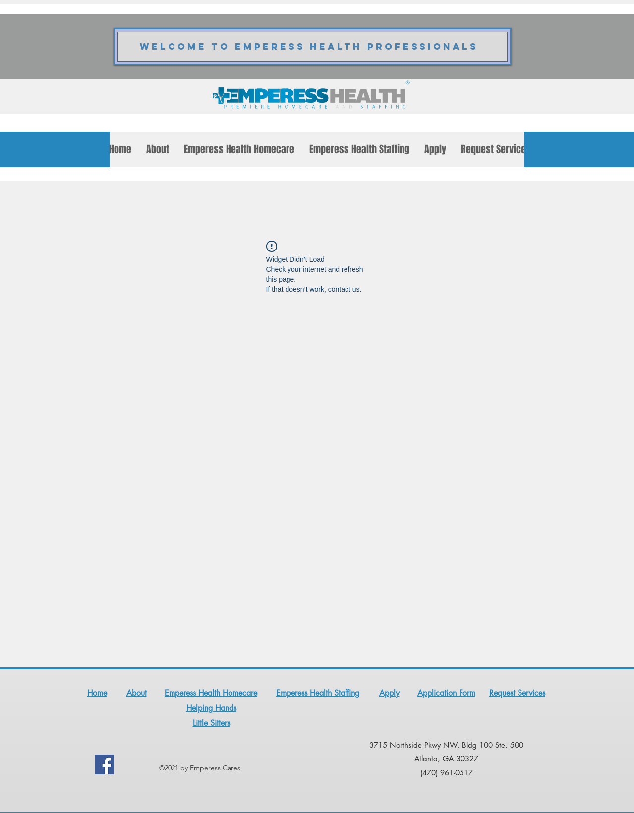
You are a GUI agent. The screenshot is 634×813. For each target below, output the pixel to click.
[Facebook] (104, 764)
